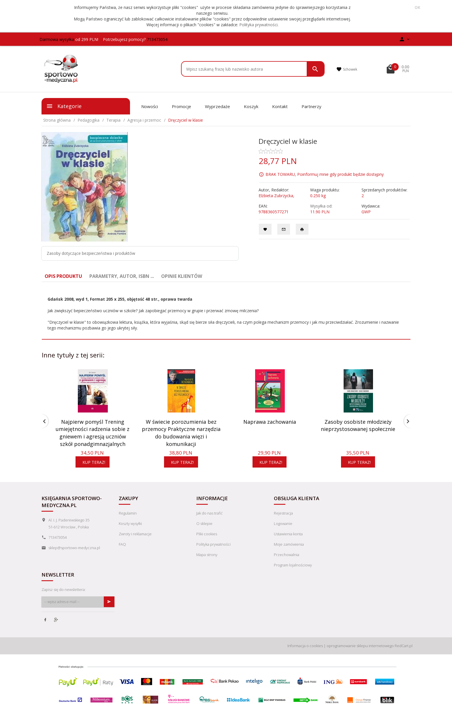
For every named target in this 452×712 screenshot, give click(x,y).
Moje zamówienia (289, 544)
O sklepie (204, 523)
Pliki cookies (206, 533)
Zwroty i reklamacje (135, 533)
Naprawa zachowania (269, 421)
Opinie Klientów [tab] (181, 276)
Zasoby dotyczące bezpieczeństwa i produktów (91, 253)
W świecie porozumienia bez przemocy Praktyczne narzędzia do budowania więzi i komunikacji (181, 432)
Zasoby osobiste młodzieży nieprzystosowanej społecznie (358, 425)
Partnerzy (311, 106)
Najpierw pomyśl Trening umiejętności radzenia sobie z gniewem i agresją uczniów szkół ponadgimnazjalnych (92, 432)
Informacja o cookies (305, 645)
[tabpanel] (226, 311)
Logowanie (283, 523)
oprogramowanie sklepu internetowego (360, 645)
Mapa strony (206, 554)
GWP (366, 211)
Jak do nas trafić (209, 513)
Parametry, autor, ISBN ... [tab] (121, 276)
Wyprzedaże (217, 106)
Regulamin (128, 513)
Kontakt (280, 106)
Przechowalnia (286, 554)
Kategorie (64, 106)
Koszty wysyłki (130, 523)
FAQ (122, 544)
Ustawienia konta (288, 533)
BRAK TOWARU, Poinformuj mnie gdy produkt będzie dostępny (324, 174)
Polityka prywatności (258, 24)
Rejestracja (283, 513)
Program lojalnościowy (293, 565)
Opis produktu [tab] (63, 276)
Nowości (149, 106)
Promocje (181, 106)
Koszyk (251, 106)
